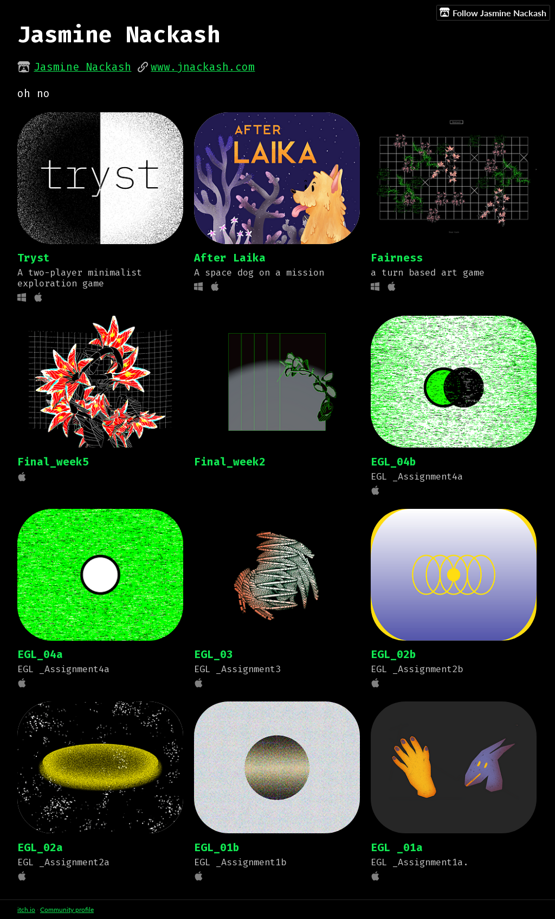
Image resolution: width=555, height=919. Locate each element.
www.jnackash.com (203, 67)
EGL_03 (213, 654)
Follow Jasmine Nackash (493, 12)
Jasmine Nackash (82, 67)
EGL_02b (393, 654)
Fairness (397, 258)
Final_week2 (230, 462)
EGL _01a (397, 847)
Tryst (33, 258)
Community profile (67, 909)
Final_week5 (53, 462)
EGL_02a (40, 847)
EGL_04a (40, 654)
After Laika (230, 258)
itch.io (26, 909)
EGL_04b (393, 462)
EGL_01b (217, 847)
